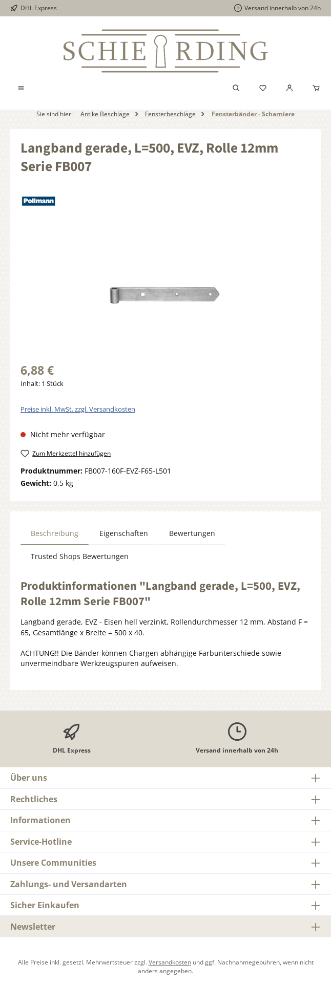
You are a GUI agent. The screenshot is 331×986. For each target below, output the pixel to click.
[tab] (54, 533)
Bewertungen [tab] (192, 533)
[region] (165, 297)
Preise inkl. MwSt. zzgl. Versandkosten (77, 409)
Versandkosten (170, 962)
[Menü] (21, 88)
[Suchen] (236, 88)
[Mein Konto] (289, 88)
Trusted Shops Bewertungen (80, 556)
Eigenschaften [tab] (123, 533)
